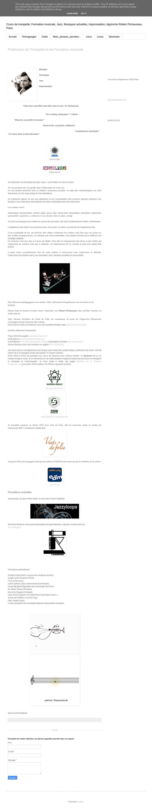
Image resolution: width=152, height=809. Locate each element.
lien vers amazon (75, 341)
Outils (45, 36)
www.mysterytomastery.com (32, 339)
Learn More (72, 13)
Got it (83, 13)
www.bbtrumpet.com (38, 336)
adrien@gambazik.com (117, 100)
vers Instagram (14, 527)
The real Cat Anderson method (34, 341)
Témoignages (29, 36)
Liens (89, 36)
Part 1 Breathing (56, 344)
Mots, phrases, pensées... (67, 36)
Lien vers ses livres (76, 325)
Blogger (80, 802)
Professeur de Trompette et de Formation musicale (45, 49)
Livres (100, 36)
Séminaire (114, 36)
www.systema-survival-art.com (54, 417)
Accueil (13, 36)
